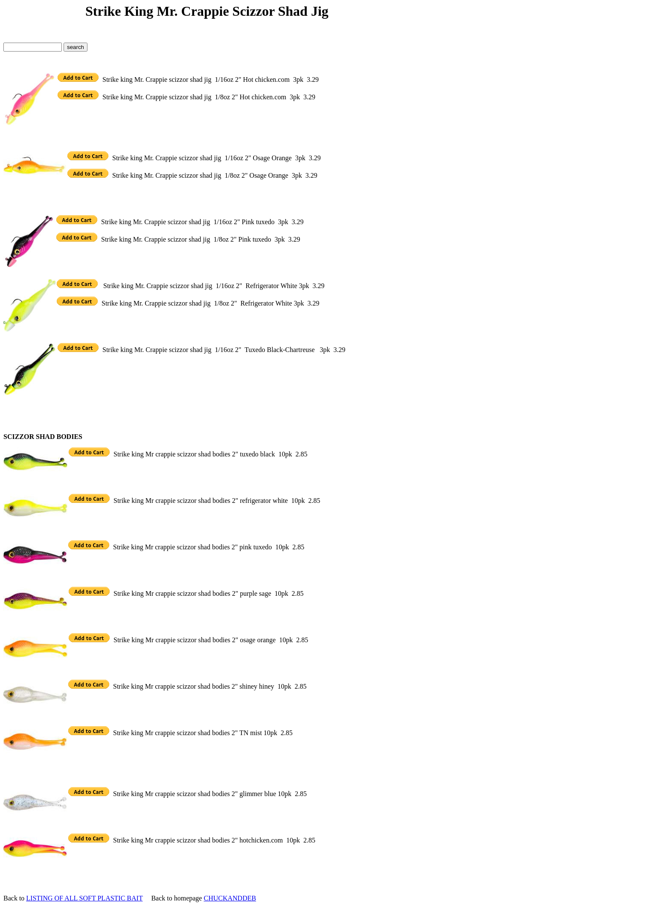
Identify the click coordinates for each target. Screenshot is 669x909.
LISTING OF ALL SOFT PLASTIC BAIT (84, 898)
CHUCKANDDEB (230, 898)
